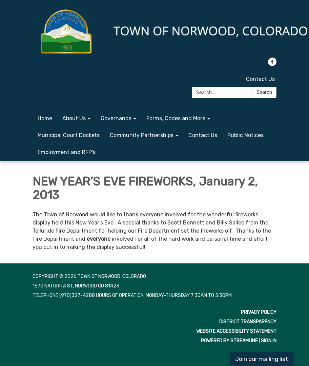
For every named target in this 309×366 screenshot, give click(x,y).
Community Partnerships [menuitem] (141, 135)
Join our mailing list (261, 359)
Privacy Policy (258, 312)
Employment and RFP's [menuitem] (67, 152)
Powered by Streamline (229, 341)
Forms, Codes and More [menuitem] (175, 118)
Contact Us (260, 79)
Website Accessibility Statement (236, 331)
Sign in (268, 341)
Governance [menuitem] (116, 118)
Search (264, 92)
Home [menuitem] (45, 118)
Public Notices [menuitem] (245, 135)
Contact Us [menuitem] (202, 135)
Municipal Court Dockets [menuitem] (69, 135)
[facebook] (272, 64)
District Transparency (247, 322)
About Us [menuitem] (74, 118)
